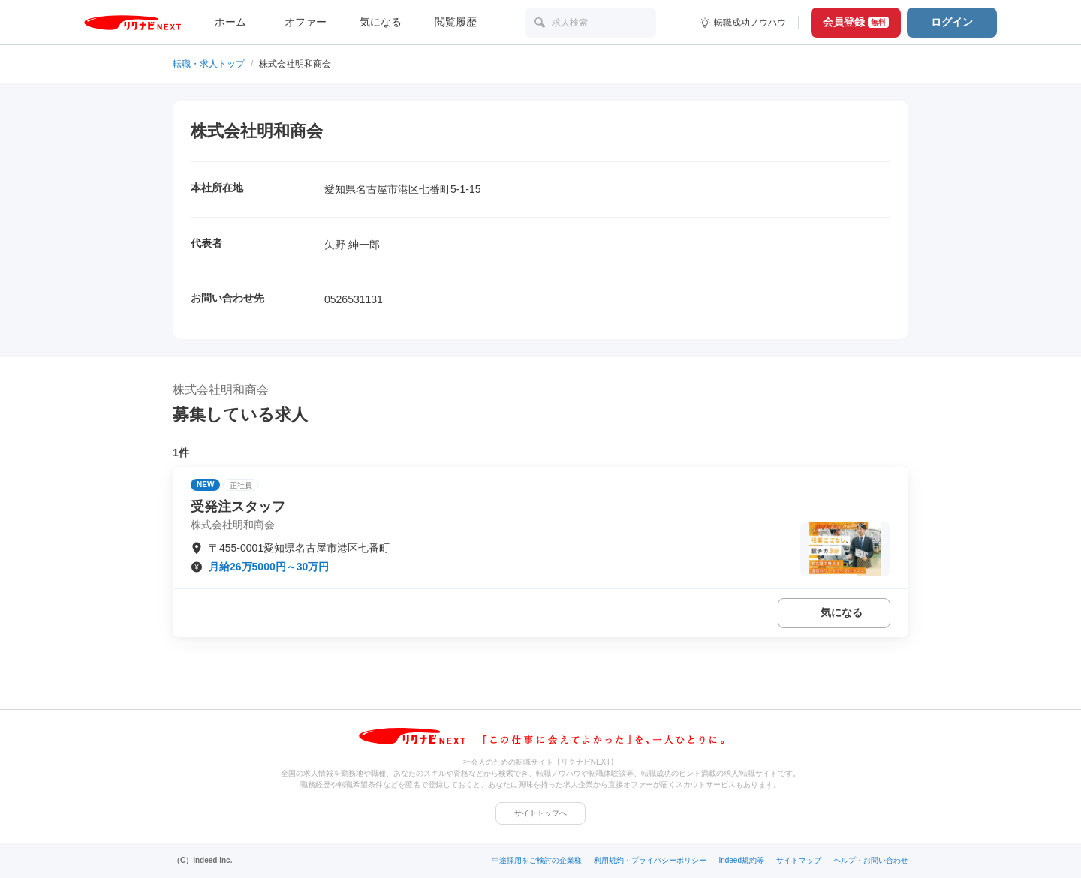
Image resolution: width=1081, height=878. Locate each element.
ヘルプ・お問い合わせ (870, 860)
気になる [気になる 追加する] (842, 612)
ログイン (952, 22)
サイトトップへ (540, 813)
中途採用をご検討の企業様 (537, 860)
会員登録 (856, 22)
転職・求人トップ (209, 64)
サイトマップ (798, 860)
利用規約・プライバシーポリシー (650, 860)
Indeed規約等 (741, 860)
